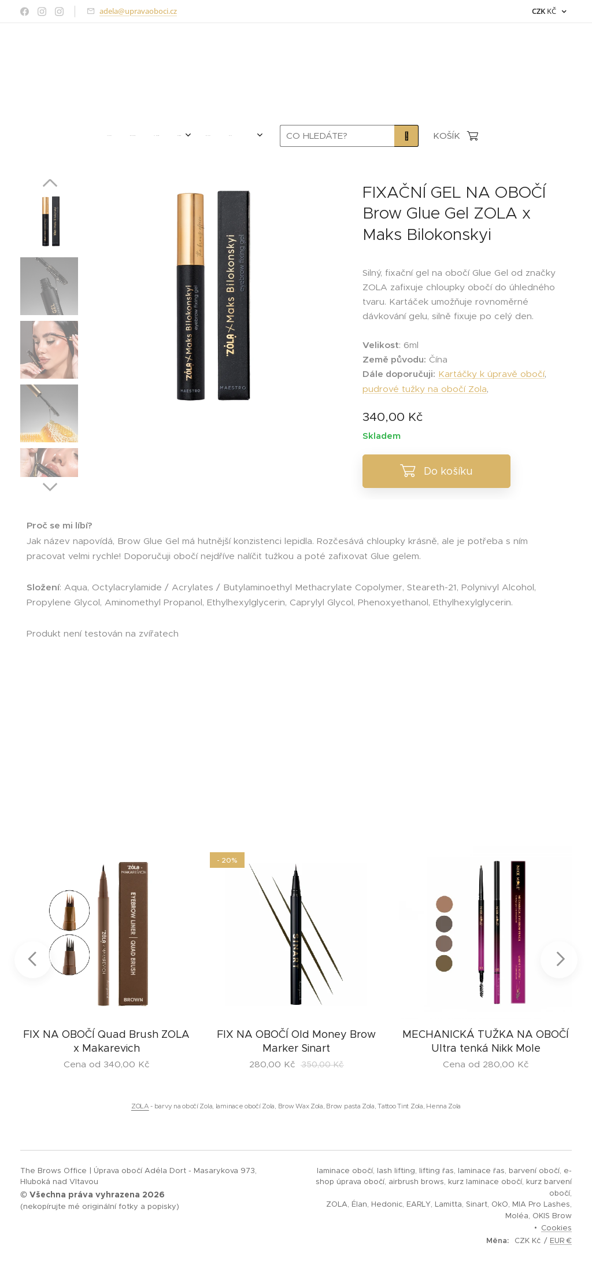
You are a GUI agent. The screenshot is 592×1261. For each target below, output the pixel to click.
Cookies (556, 1228)
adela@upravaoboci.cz (138, 11)
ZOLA (140, 1106)
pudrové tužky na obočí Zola (424, 388)
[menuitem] (98, 135)
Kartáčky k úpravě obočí (491, 373)
